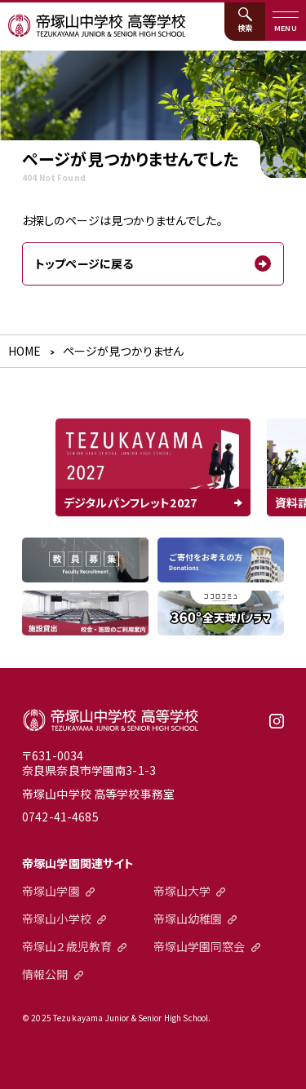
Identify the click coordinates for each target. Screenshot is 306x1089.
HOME (25, 351)
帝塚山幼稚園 (188, 918)
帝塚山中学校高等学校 (110, 720)
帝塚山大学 (182, 890)
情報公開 (45, 974)
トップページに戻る (84, 263)
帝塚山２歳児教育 (67, 946)
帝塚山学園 (51, 890)
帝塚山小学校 (56, 918)
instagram (276, 727)
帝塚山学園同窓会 (199, 946)
